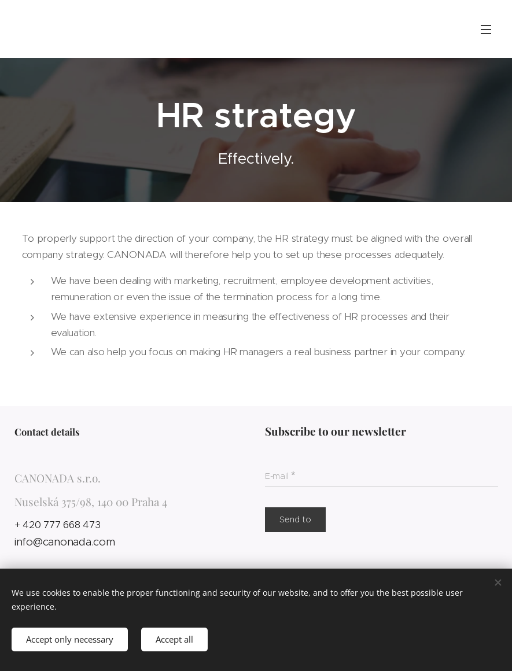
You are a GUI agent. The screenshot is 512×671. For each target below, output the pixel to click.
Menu (486, 29)
